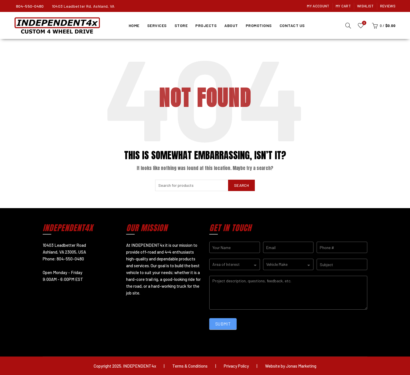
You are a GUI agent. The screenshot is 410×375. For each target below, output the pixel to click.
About (231, 25)
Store (181, 25)
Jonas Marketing (301, 365)
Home (134, 25)
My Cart (343, 6)
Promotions (259, 25)
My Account (318, 6)
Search (241, 185)
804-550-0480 (30, 6)
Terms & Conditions (190, 365)
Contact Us (292, 25)
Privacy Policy (236, 365)
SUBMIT (223, 323)
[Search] (348, 25)
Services (157, 25)
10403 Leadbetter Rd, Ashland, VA (83, 6)
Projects (206, 25)
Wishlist (365, 6)
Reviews (387, 6)
